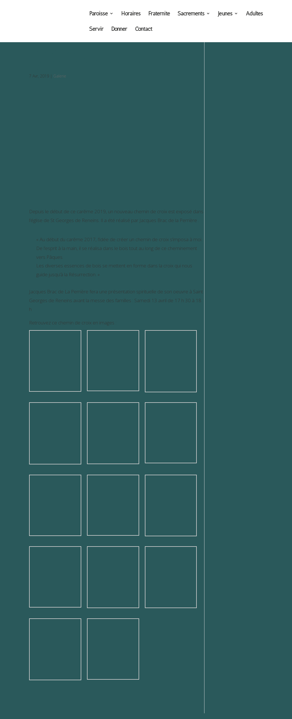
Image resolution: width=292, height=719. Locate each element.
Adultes (254, 14)
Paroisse (98, 14)
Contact (143, 29)
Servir (96, 29)
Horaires (131, 14)
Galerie (59, 76)
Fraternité (159, 14)
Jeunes (225, 14)
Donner (119, 29)
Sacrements (191, 14)
